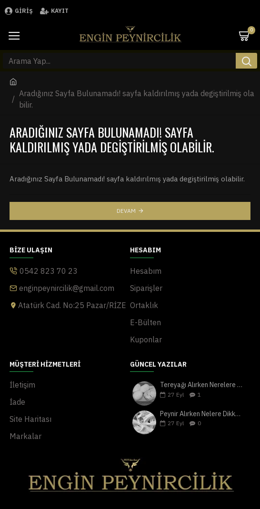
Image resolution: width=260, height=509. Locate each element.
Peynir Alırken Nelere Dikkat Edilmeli (202, 414)
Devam (126, 210)
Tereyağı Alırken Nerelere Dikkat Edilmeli (202, 385)
